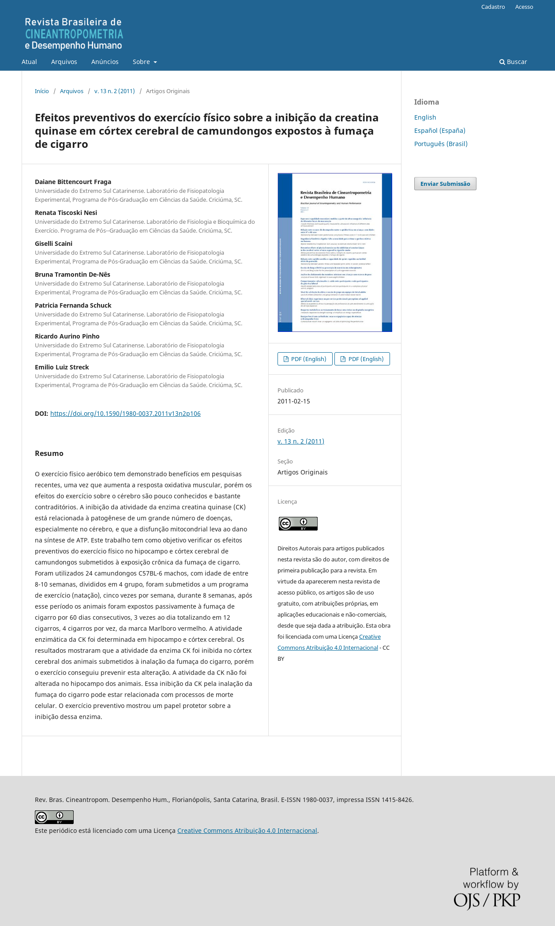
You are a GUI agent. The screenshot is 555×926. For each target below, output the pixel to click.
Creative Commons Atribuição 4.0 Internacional (247, 830)
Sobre (142, 61)
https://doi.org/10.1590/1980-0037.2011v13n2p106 (125, 413)
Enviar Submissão (445, 184)
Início (42, 91)
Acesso (524, 7)
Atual (29, 61)
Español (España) (439, 130)
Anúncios (105, 61)
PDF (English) (308, 359)
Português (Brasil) (441, 143)
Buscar (513, 61)
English (425, 117)
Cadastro (493, 7)
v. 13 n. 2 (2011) (114, 91)
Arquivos (64, 61)
